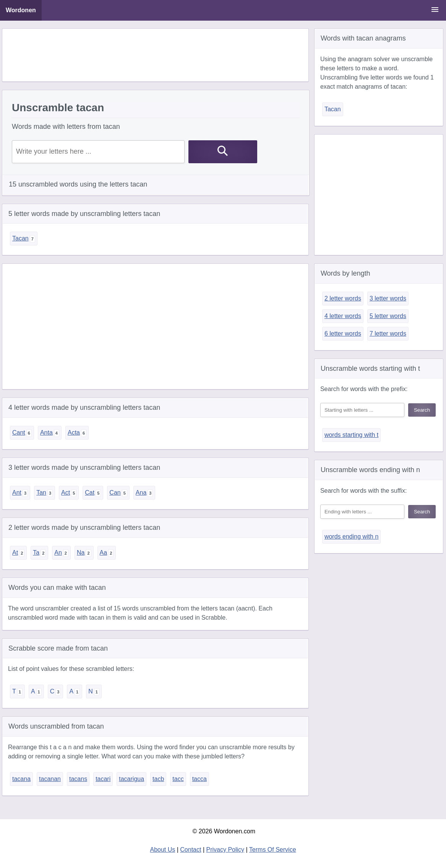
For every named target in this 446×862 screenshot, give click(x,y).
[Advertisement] (155, 55)
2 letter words (342, 298)
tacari (103, 779)
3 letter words (388, 298)
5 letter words (388, 316)
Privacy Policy (225, 849)
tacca (199, 779)
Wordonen (21, 10)
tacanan (50, 779)
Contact (190, 849)
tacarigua (131, 779)
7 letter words (388, 333)
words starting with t (351, 435)
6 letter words (342, 333)
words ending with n (351, 536)
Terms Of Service (272, 849)
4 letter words (342, 316)
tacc (177, 779)
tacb (158, 779)
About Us (162, 849)
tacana (21, 779)
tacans (78, 779)
